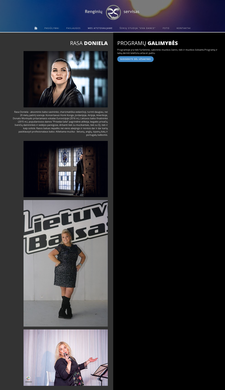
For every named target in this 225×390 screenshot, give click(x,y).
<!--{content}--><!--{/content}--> (163, 91)
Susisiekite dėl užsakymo (135, 59)
